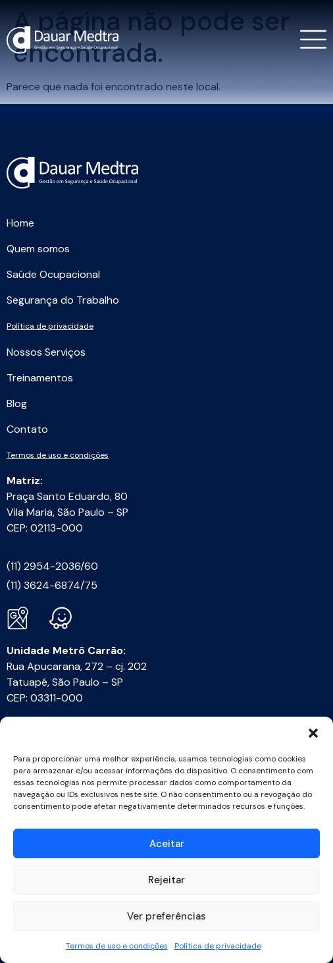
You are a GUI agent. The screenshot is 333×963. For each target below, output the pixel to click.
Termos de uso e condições (117, 946)
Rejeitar (166, 880)
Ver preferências (166, 916)
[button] (313, 733)
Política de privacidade (217, 946)
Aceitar (166, 843)
